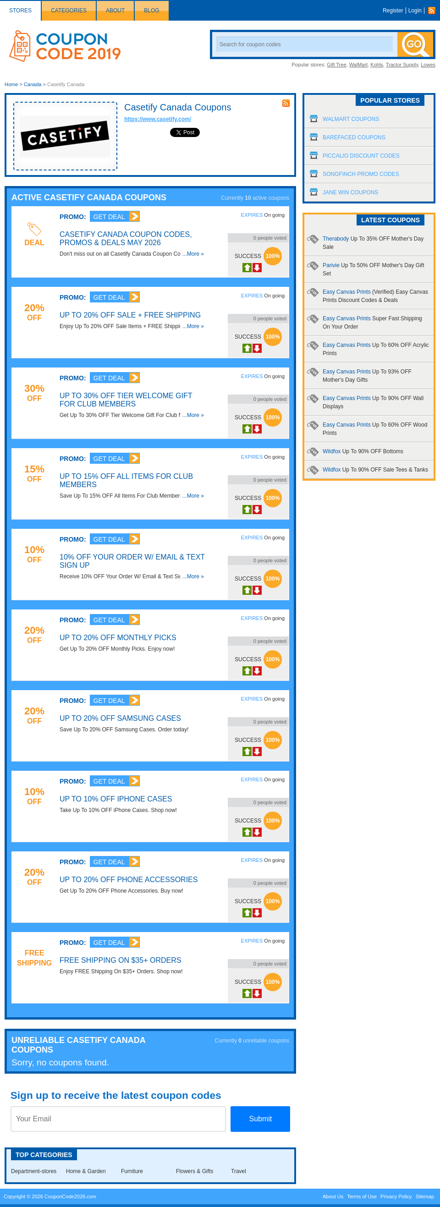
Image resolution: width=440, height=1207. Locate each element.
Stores (20, 10)
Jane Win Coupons (350, 192)
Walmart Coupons (351, 119)
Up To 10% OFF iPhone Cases (116, 799)
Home (11, 84)
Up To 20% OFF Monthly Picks (118, 638)
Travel (238, 1171)
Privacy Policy (396, 1196)
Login (415, 10)
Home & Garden (86, 1171)
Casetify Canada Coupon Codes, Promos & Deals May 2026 (126, 238)
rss (286, 103)
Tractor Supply (402, 64)
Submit (260, 1119)
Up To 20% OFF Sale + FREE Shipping (130, 315)
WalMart (358, 64)
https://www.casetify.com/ (157, 119)
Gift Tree (336, 64)
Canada (33, 84)
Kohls (376, 64)
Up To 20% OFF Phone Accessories (129, 879)
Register (393, 10)
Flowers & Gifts (194, 1171)
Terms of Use (362, 1196)
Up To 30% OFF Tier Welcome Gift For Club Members (126, 400)
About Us (333, 1196)
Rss (434, 10)
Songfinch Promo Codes (361, 174)
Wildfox (363, 451)
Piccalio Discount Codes (361, 156)
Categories (69, 10)
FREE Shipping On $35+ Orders (120, 960)
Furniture (132, 1171)
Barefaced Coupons (354, 137)
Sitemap (425, 1196)
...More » (193, 254)
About (115, 10)
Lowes (428, 64)
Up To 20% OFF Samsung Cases (120, 718)
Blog (151, 10)
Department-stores (33, 1171)
